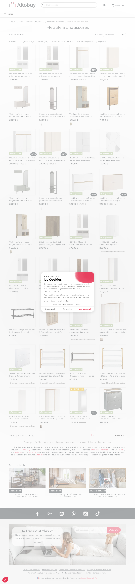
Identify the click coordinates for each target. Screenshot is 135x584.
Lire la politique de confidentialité (56, 301)
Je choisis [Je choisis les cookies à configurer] (67, 309)
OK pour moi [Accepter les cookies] (85, 309)
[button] (5, 580)
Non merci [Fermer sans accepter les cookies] (50, 309)
